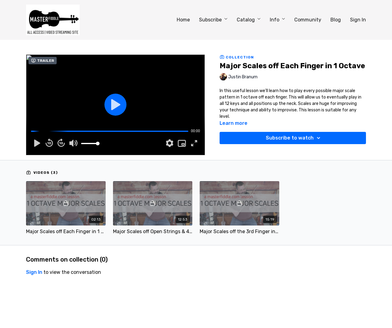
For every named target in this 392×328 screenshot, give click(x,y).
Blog (335, 20)
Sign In (358, 20)
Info (277, 20)
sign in (34, 272)
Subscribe (213, 20)
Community (307, 20)
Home (183, 20)
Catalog (249, 20)
